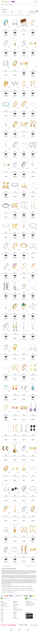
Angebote (2, 613)
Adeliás (20, 588)
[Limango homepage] (5, 1)
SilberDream (9, 591)
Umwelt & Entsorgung (29, 605)
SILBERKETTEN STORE (5, 590)
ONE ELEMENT (23, 590)
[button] (6, 12)
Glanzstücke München (29, 588)
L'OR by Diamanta (29, 590)
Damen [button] (3, 14)
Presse (2, 609)
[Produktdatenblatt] (6, 27)
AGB (14, 603)
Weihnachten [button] (8, 14)
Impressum (15, 607)
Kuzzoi (13, 591)
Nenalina (11, 590)
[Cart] (9, 27)
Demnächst (15, 614)
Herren (2, 618)
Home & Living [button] (27, 14)
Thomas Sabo (29, 586)
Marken (2, 622)
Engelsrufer (3, 588)
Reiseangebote (15, 618)
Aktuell (14, 613)
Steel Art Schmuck (15, 588)
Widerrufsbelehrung (16, 604)
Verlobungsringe (4, 586)
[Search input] (20, 4)
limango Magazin (3, 605)
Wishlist (15, 590)
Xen (33, 590)
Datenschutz (15, 605)
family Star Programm (4, 603)
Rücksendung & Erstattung (30, 604)
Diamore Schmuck (23, 586)
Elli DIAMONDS (8, 588)
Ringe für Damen (10, 586)
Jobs (1, 607)
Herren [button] (23, 14)
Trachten (2, 620)
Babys (2, 614)
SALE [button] (12, 14)
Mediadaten (2, 610)
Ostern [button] (16, 14)
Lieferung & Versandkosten (30, 603)
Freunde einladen (3, 604)
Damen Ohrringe (16, 586)
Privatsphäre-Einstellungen (17, 609)
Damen (2, 617)
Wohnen (2, 619)
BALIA (18, 590)
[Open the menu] (2, 4)
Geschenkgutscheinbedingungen (18, 610)
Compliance (15, 606)
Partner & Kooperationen (5, 606)
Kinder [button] (19, 14)
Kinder (2, 616)
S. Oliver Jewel (4, 591)
